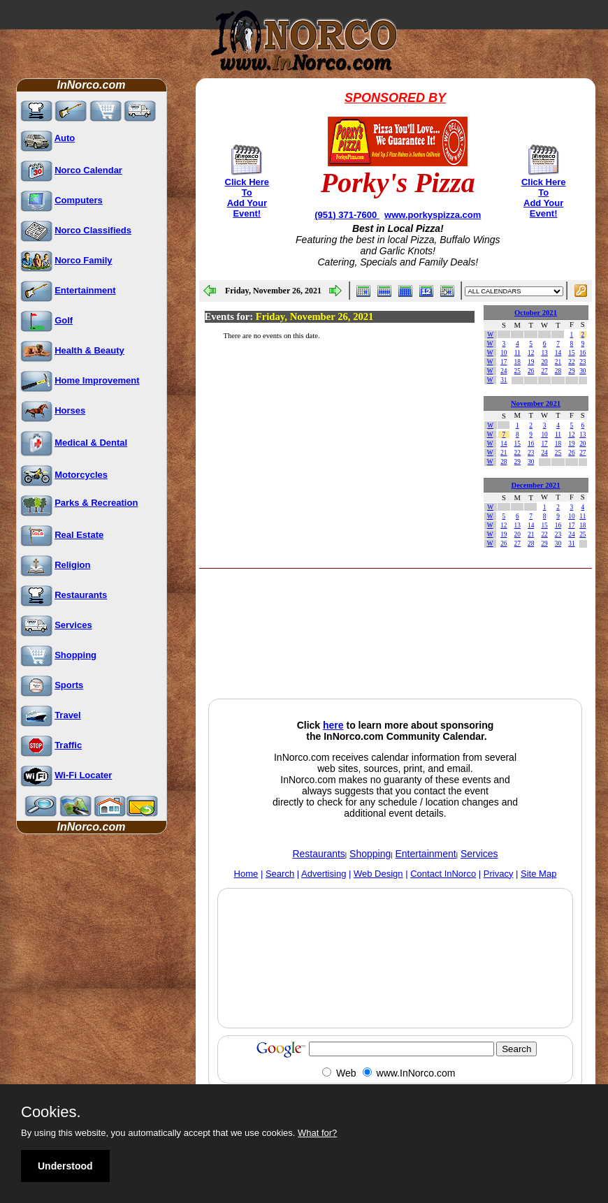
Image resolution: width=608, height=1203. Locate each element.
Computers (79, 200)
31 (503, 380)
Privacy (499, 873)
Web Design (378, 873)
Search (280, 873)
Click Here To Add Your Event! (247, 198)
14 (558, 352)
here (333, 725)
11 (517, 352)
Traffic (68, 745)
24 (503, 370)
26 (531, 370)
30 (582, 370)
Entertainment (85, 290)
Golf (64, 320)
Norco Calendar (88, 170)
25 (517, 370)
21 (558, 361)
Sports (69, 685)
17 (503, 361)
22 (571, 361)
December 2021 (536, 485)
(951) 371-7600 (346, 215)
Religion (72, 565)
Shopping (75, 655)
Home (246, 873)
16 (582, 352)
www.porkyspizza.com (432, 215)
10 (503, 352)
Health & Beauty (89, 350)
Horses (70, 410)
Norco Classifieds (93, 230)
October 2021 (535, 312)
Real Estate (79, 535)
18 (517, 361)
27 (544, 370)
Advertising (323, 873)
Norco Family (83, 260)
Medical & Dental (91, 442)
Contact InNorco (443, 873)
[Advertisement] (311, 662)
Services (73, 625)
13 (544, 352)
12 (531, 352)
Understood (65, 1166)
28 (558, 370)
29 (571, 370)
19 (531, 361)
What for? (317, 1133)
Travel (68, 715)
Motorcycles (81, 474)
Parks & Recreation (96, 502)
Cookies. (51, 1112)
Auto (65, 138)
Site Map (538, 873)
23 (582, 361)
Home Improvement (97, 380)
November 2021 (535, 403)
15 (571, 352)
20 (544, 361)
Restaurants (81, 595)
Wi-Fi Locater (83, 775)
